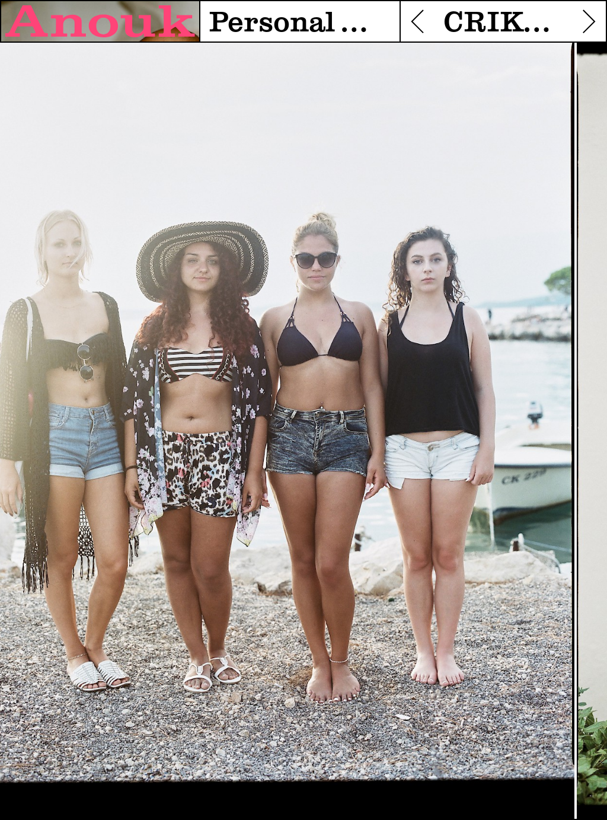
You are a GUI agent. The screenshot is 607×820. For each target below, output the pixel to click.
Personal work (300, 23)
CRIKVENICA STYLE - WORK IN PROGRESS (503, 23)
